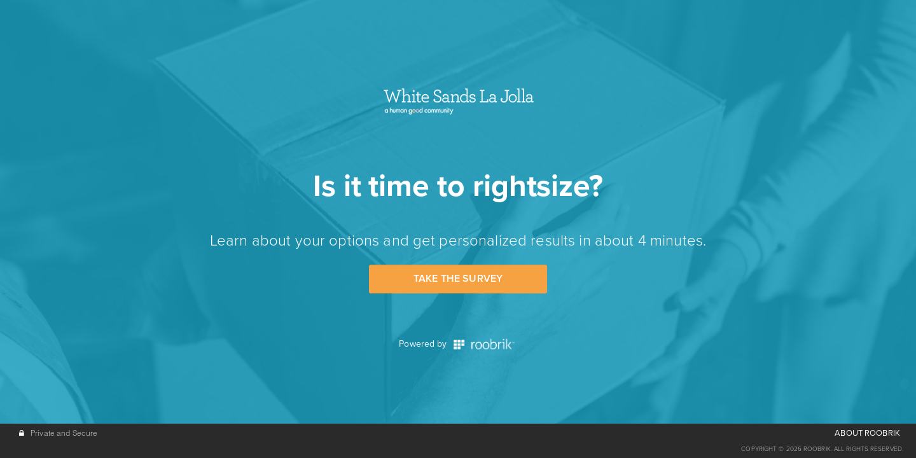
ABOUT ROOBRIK (867, 433)
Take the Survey (458, 278)
